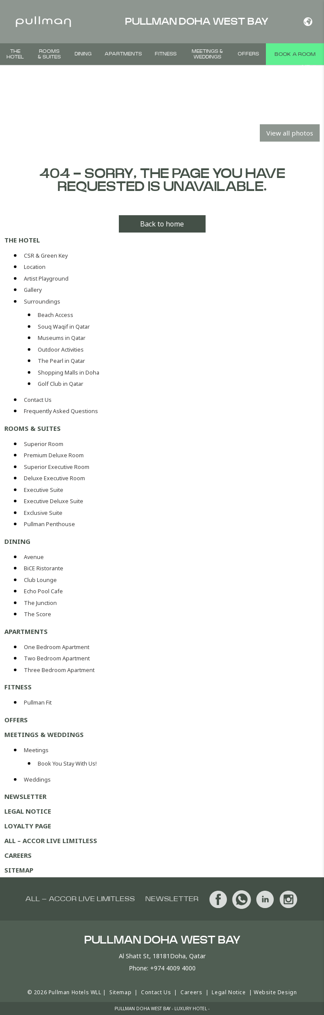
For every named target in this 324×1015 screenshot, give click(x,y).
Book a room (295, 54)
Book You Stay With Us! (67, 763)
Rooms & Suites (49, 54)
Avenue (34, 557)
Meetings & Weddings (207, 54)
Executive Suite (43, 490)
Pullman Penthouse (49, 524)
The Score (37, 614)
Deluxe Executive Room (54, 478)
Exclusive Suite (43, 513)
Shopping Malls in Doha (68, 372)
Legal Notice (27, 811)
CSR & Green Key (46, 255)
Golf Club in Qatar (60, 384)
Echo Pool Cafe (43, 591)
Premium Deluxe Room (54, 455)
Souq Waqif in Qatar (64, 326)
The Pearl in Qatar (61, 361)
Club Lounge (40, 580)
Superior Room (43, 444)
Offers (248, 54)
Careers (18, 855)
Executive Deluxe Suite (53, 501)
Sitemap (18, 870)
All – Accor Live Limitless (50, 840)
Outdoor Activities (61, 349)
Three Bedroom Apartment (59, 670)
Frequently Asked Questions (61, 411)
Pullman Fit (38, 702)
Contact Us (38, 400)
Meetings (36, 750)
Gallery (33, 290)
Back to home (162, 224)
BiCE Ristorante (43, 568)
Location (35, 267)
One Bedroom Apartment (56, 647)
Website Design (275, 992)
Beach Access (55, 315)
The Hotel (15, 54)
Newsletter (25, 796)
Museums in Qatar (61, 338)
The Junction (40, 603)
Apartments (123, 54)
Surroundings (42, 301)
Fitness (166, 54)
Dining (83, 54)
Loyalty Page (27, 825)
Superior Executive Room (56, 467)
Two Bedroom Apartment (57, 658)
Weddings (37, 779)
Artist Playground (46, 278)
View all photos (289, 133)
